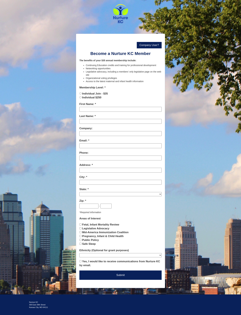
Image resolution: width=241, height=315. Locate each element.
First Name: (87, 104)
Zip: (82, 200)
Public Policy (90, 240)
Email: (83, 140)
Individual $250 (91, 97)
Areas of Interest (90, 218)
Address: (85, 164)
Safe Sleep (89, 243)
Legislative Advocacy (95, 228)
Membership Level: (92, 87)
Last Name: (87, 116)
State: (83, 189)
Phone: (84, 152)
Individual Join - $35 (95, 93)
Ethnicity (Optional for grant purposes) (104, 250)
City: (82, 177)
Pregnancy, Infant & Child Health (103, 236)
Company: (86, 128)
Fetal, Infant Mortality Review (100, 224)
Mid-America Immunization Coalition (105, 232)
